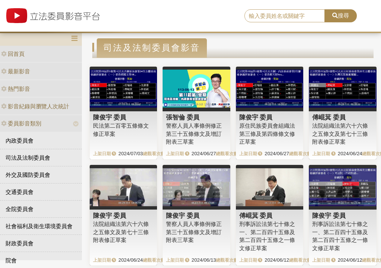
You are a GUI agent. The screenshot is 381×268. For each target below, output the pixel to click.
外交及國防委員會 (28, 175)
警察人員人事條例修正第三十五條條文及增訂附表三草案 (194, 133)
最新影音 (15, 71)
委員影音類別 (21, 123)
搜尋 (340, 15)
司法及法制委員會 (28, 157)
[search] (284, 16)
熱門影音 (15, 89)
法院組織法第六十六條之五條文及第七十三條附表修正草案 (340, 133)
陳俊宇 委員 (110, 117)
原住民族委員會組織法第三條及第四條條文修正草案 (267, 133)
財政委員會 (19, 243)
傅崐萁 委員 (329, 117)
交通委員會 (19, 192)
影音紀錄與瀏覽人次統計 (35, 106)
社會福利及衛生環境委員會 (39, 226)
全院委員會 (19, 209)
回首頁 (13, 54)
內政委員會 (19, 140)
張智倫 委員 (182, 117)
